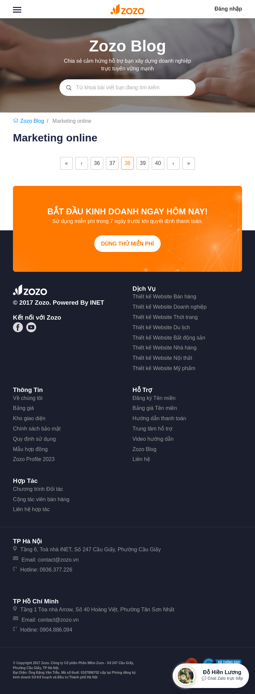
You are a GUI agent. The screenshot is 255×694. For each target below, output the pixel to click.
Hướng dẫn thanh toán (159, 418)
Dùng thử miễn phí (127, 244)
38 (127, 163)
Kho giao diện (29, 418)
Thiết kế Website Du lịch (161, 327)
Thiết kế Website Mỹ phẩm (163, 368)
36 (97, 163)
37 (112, 163)
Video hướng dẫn (153, 439)
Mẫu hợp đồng (30, 449)
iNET (97, 302)
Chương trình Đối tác (38, 489)
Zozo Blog (144, 449)
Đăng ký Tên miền (154, 398)
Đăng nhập (228, 9)
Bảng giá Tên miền (154, 408)
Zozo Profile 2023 (33, 459)
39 (143, 163)
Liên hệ (141, 459)
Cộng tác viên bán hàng (41, 499)
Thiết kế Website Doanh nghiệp (169, 307)
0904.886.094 (56, 630)
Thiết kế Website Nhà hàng (164, 347)
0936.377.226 (56, 570)
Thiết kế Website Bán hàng (164, 296)
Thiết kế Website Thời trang (165, 317)
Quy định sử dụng (34, 439)
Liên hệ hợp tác (31, 509)
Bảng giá (23, 408)
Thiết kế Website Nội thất (162, 358)
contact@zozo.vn (58, 560)
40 (158, 163)
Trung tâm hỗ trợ (152, 428)
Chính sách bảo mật (36, 428)
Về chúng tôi (27, 398)
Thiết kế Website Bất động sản (168, 338)
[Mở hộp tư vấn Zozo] (211, 675)
